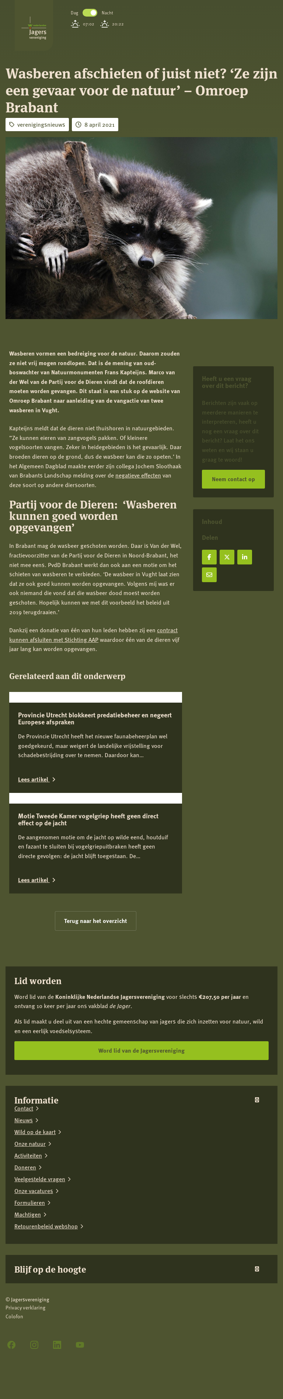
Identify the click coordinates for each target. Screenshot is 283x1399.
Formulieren (29, 1310)
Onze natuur (30, 1251)
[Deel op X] (227, 557)
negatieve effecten (138, 475)
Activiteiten (28, 1263)
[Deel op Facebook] (209, 557)
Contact (23, 1216)
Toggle (90, 13)
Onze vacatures (33, 1298)
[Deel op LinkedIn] (244, 557)
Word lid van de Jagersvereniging (141, 1158)
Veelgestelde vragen (39, 1287)
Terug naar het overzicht (95, 1028)
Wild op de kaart (35, 1239)
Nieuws (23, 1228)
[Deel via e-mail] (209, 574)
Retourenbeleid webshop (46, 1334)
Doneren (25, 1275)
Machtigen (27, 1322)
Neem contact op (233, 479)
